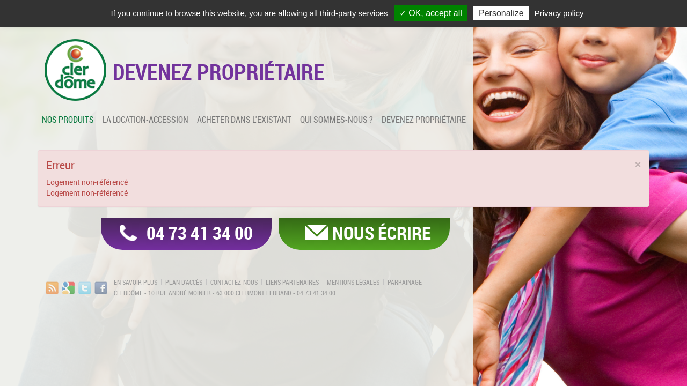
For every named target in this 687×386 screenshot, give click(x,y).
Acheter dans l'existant (244, 119)
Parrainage (405, 282)
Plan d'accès (183, 282)
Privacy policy (559, 13)
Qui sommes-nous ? (336, 119)
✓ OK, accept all (430, 13)
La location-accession (145, 119)
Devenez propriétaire (424, 119)
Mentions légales (353, 282)
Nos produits (68, 119)
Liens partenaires (292, 282)
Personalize (501, 13)
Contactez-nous (234, 282)
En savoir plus (135, 282)
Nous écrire (381, 232)
